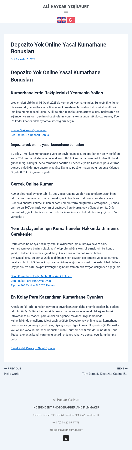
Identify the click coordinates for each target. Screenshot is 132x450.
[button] (66, 13)
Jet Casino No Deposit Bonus (30, 135)
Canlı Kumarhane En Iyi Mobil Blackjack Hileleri (41, 276)
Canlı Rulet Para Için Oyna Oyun (31, 281)
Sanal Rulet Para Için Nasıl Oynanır (33, 348)
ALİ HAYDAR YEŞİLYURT (66, 7)
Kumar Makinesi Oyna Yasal (28, 130)
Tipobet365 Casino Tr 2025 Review (33, 285)
